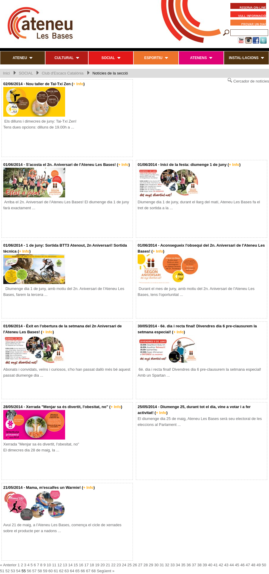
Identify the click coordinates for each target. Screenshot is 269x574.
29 (151, 565)
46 (242, 565)
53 (13, 571)
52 (7, 571)
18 (92, 565)
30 (156, 565)
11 (54, 565)
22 (113, 565)
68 (94, 571)
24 (124, 565)
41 (215, 565)
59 (45, 571)
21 (108, 565)
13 (65, 565)
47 (248, 565)
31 (162, 565)
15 (76, 565)
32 (167, 565)
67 (88, 571)
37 (194, 565)
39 (205, 565)
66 (83, 571)
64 (72, 571)
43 (226, 565)
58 (40, 571)
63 (67, 571)
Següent (104, 571)
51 (2, 571)
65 (77, 571)
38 (199, 565)
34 (178, 565)
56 (29, 571)
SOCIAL (26, 73)
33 (172, 565)
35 (183, 565)
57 (34, 571)
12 (59, 565)
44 (231, 565)
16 (81, 565)
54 (18, 571)
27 (140, 565)
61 (56, 571)
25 (129, 565)
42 (221, 565)
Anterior (10, 565)
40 (210, 565)
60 (50, 571)
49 (259, 565)
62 (61, 571)
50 (264, 565)
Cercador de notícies (248, 80)
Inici (6, 73)
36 (188, 565)
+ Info (78, 84)
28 (146, 565)
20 (102, 565)
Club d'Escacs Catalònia (63, 73)
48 (253, 565)
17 (86, 565)
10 (49, 565)
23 (119, 565)
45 (237, 565)
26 (135, 565)
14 (70, 565)
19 (97, 565)
